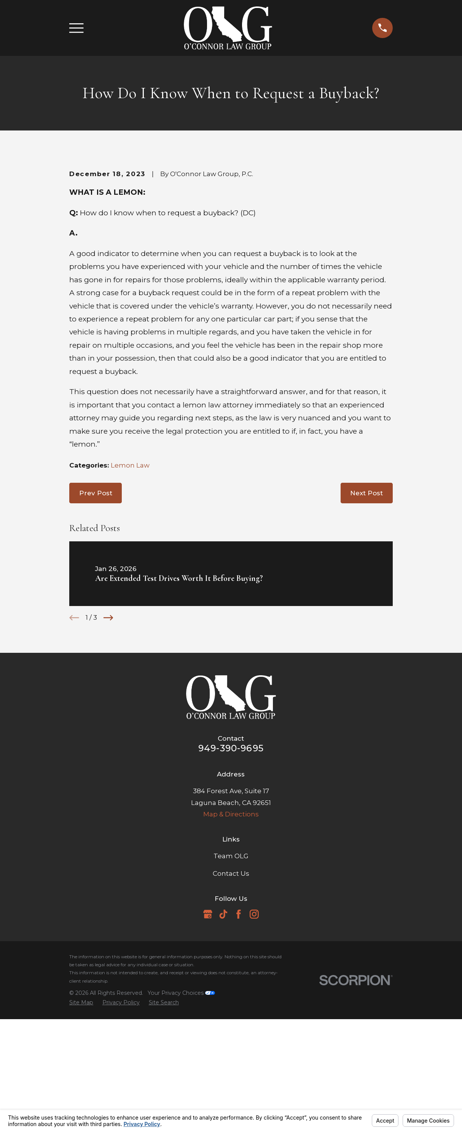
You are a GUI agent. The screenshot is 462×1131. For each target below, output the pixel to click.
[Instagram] (254, 1043)
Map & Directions (231, 943)
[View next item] (108, 747)
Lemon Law (130, 594)
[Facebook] (238, 1043)
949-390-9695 (231, 877)
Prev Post (95, 622)
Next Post (366, 622)
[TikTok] (223, 1043)
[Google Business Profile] (207, 1043)
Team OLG (231, 985)
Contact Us (231, 1003)
